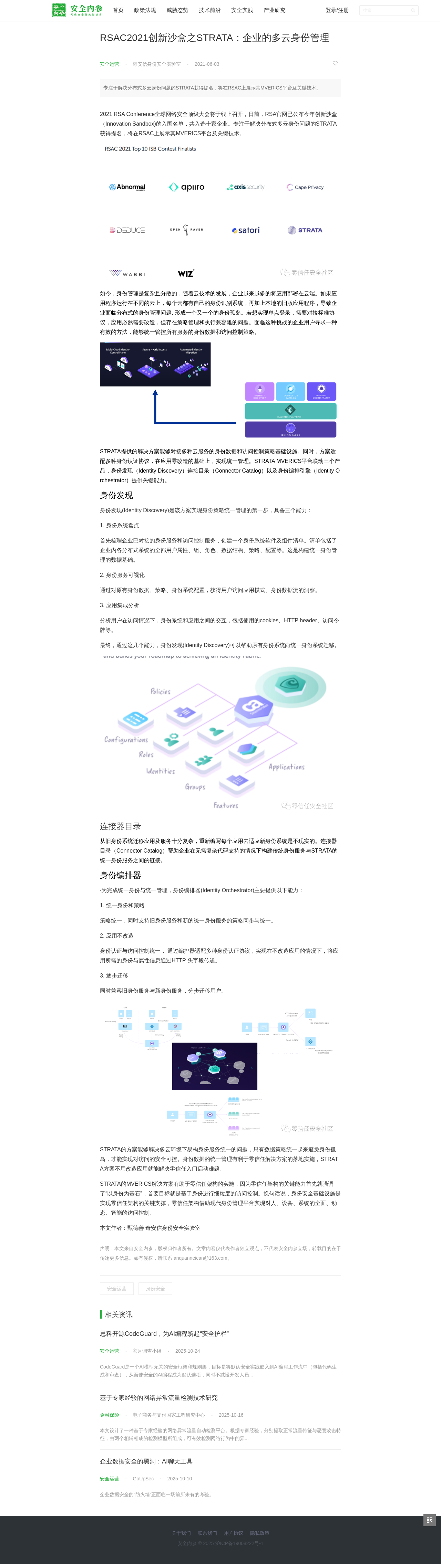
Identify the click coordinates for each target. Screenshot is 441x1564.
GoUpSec (143, 1478)
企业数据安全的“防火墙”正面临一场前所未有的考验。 (157, 1494)
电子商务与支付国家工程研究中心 (169, 1415)
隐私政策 (259, 1533)
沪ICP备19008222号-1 (239, 1543)
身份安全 (155, 1288)
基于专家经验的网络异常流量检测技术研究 (159, 1397)
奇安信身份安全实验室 (157, 64)
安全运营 (109, 64)
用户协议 (233, 1533)
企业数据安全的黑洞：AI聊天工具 (146, 1461)
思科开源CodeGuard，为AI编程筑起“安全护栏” (164, 1333)
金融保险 (109, 1415)
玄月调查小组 (147, 1351)
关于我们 (181, 1533)
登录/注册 (337, 10)
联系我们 (207, 1533)
